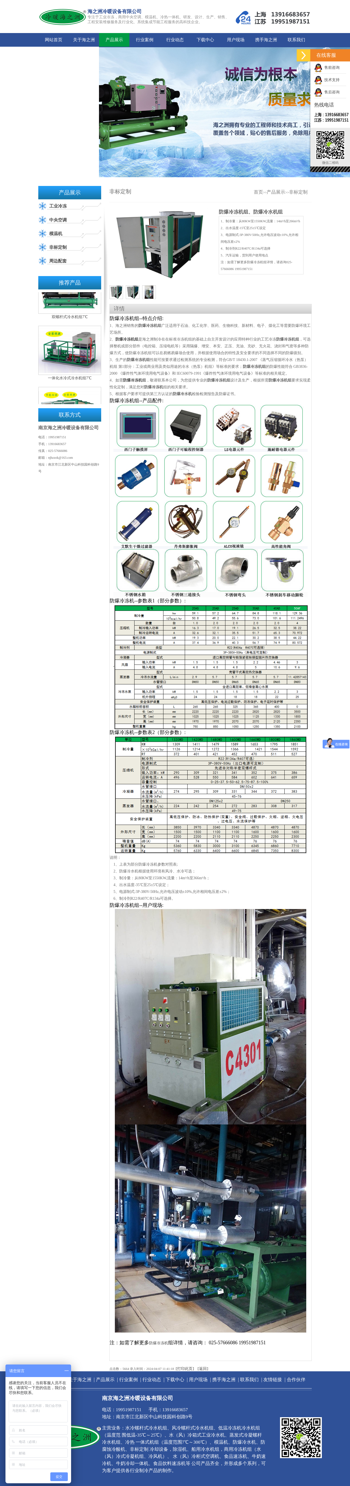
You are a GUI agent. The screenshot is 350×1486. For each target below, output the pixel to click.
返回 (203, 1369)
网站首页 (53, 39)
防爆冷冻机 (132, 380)
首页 (258, 192)
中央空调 (58, 220)
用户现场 (235, 39)
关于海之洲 (84, 39)
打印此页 (184, 1369)
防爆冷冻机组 (126, 339)
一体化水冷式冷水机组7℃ (70, 379)
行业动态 (175, 39)
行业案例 (144, 39)
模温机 (55, 233)
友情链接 (53, 53)
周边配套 (58, 261)
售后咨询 (327, 92)
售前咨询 (327, 68)
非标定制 (58, 247)
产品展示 (114, 39)
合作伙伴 (84, 53)
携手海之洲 (266, 39)
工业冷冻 (58, 206)
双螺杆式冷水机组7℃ (70, 318)
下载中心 (205, 39)
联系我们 (296, 39)
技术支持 (327, 80)
